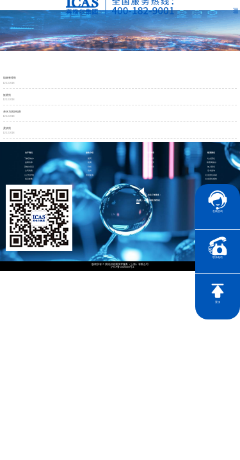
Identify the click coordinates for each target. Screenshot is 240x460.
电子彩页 (150, 163)
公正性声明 (29, 175)
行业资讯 (150, 167)
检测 (90, 163)
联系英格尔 (211, 163)
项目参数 (29, 179)
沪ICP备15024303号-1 (122, 267)
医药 (90, 159)
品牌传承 (29, 163)
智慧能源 (89, 175)
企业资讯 (150, 159)
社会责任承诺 (211, 175)
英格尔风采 (29, 167)
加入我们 (211, 167)
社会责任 (211, 159)
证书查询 (211, 171)
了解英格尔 (29, 159)
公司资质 (29, 171)
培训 (90, 171)
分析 (90, 167)
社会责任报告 (211, 179)
